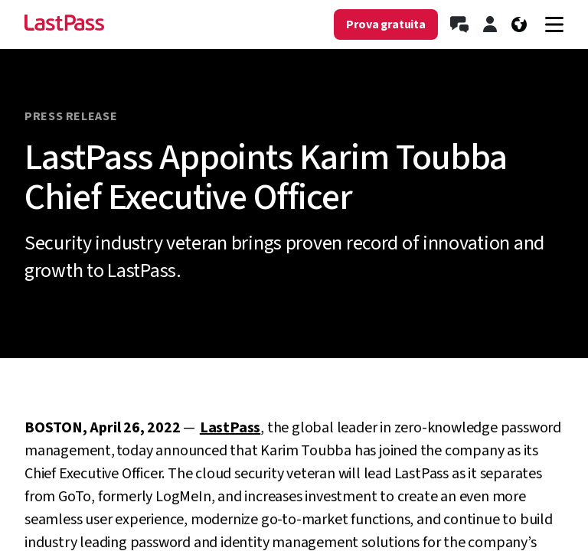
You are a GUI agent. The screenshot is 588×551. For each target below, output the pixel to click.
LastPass (230, 428)
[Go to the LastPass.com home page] (64, 24)
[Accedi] (490, 24)
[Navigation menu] (554, 24)
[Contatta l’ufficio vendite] (459, 24)
